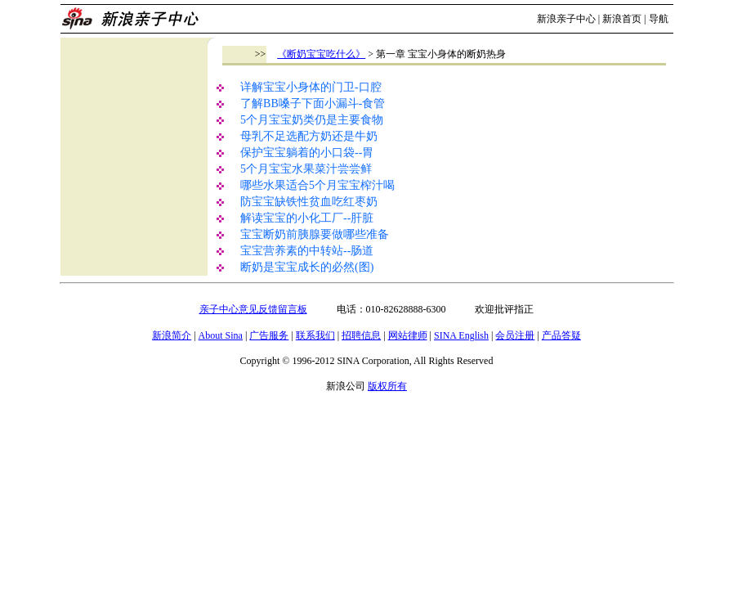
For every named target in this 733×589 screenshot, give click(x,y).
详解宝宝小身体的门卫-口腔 (311, 87)
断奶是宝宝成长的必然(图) (306, 267)
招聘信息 (361, 335)
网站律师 (407, 335)
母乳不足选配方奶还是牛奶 (309, 136)
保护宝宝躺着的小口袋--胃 (306, 152)
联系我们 (315, 335)
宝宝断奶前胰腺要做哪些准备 (314, 234)
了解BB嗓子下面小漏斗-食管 (312, 103)
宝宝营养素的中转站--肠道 (306, 251)
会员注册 (514, 335)
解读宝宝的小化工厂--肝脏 (306, 218)
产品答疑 (561, 335)
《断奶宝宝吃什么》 (321, 54)
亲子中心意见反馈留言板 (253, 309)
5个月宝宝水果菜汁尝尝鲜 (306, 169)
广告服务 (268, 335)
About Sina (221, 335)
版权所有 (387, 386)
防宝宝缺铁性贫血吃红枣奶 (309, 202)
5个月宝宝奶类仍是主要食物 (311, 120)
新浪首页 (621, 19)
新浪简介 (171, 335)
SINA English (461, 335)
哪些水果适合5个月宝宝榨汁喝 (317, 185)
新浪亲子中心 (566, 19)
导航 (658, 19)
